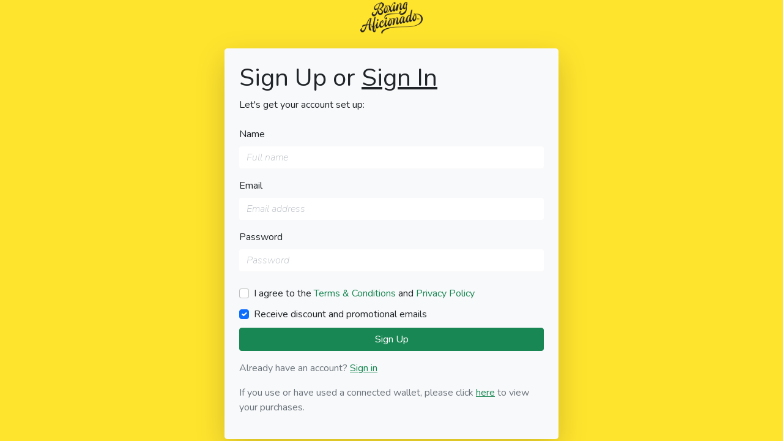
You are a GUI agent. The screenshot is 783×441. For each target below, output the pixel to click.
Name (252, 134)
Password (261, 237)
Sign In (399, 77)
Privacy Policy (445, 293)
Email (250, 185)
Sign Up (392, 339)
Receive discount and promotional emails (340, 314)
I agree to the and (364, 293)
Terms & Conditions (355, 293)
